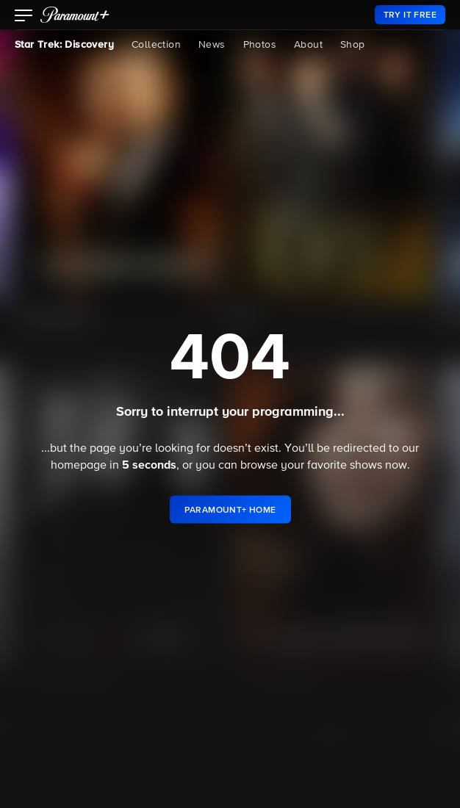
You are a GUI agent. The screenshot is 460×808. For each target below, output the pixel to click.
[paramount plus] (74, 15)
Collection (156, 45)
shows (366, 466)
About (308, 45)
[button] (23, 17)
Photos (259, 45)
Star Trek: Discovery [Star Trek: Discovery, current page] (64, 45)
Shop (352, 45)
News (212, 45)
